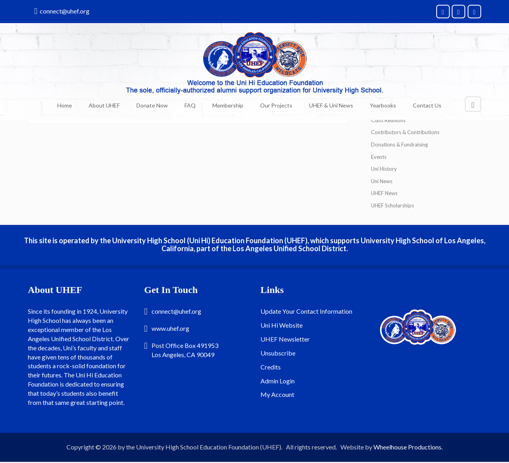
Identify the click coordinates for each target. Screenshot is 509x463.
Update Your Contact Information (306, 311)
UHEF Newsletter (285, 339)
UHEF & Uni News (331, 105)
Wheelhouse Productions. (408, 447)
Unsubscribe (277, 353)
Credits (270, 367)
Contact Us (427, 105)
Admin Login (277, 381)
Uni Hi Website (281, 325)
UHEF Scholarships (392, 205)
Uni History (384, 169)
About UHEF (104, 105)
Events (379, 157)
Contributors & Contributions (405, 132)
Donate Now (152, 105)
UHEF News (384, 193)
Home (64, 105)
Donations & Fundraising (399, 144)
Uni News (381, 181)
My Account (277, 394)
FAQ (190, 105)
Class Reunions (388, 120)
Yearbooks (383, 105)
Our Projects (276, 105)
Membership (227, 105)
